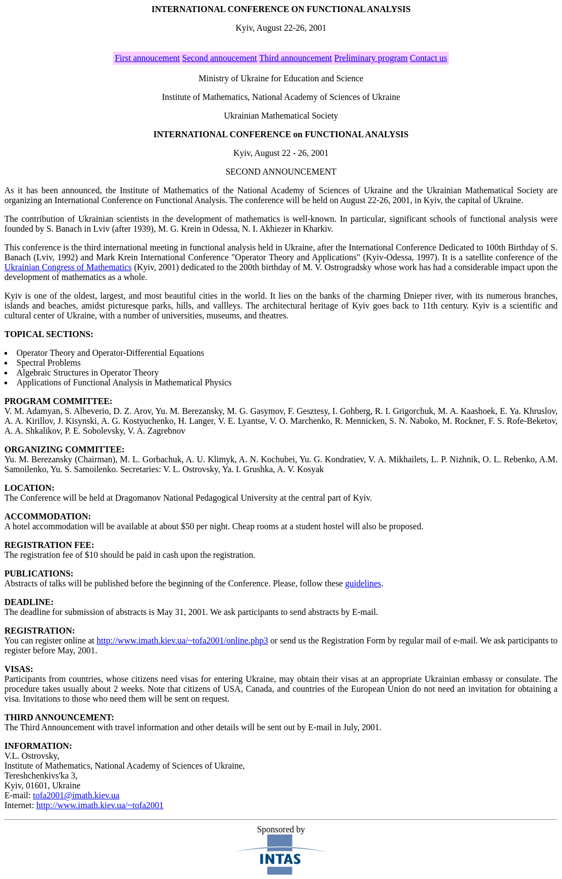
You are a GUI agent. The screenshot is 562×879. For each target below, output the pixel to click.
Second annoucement (219, 58)
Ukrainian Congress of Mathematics (68, 267)
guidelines (363, 583)
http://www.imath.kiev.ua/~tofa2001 (100, 805)
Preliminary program (371, 58)
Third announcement (295, 58)
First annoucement (147, 58)
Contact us (428, 58)
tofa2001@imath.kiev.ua (76, 795)
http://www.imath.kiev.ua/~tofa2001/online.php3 (182, 640)
